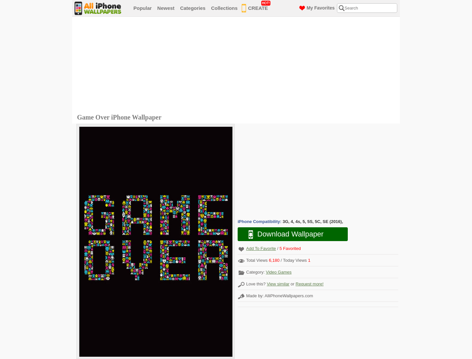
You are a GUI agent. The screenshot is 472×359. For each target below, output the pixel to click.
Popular (142, 8)
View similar (278, 283)
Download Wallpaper (283, 234)
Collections (224, 8)
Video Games (279, 272)
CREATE (256, 6)
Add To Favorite (261, 248)
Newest (166, 8)
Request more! (310, 283)
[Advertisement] (237, 66)
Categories (193, 8)
